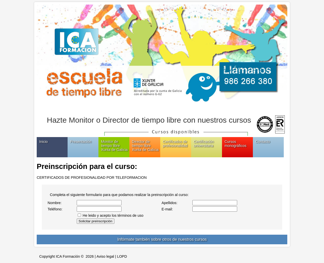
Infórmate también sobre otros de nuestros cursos (162, 239)
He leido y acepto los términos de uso (113, 215)
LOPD (122, 256)
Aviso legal (105, 256)
